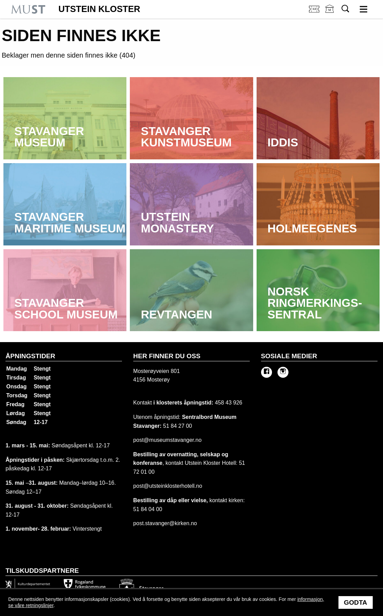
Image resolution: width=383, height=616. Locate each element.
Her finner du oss (166, 356)
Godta (355, 602)
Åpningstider (30, 356)
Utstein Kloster (99, 9)
